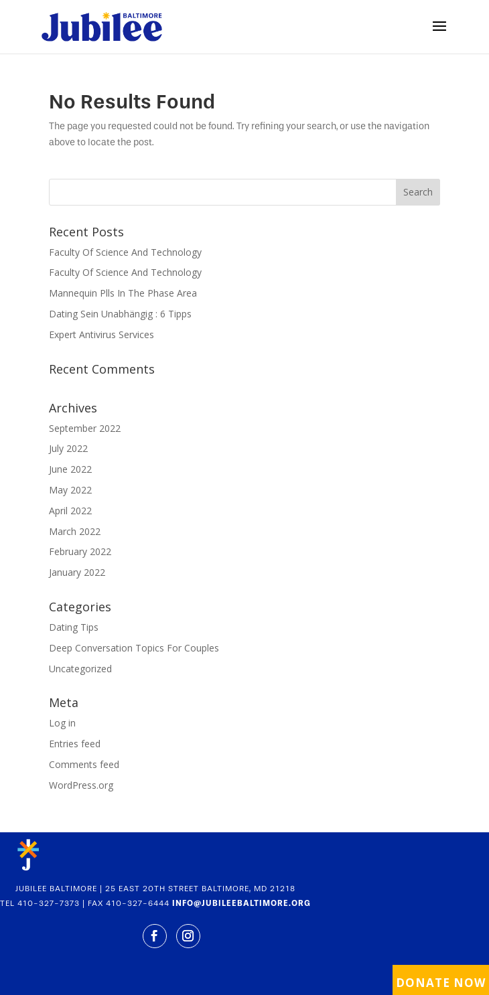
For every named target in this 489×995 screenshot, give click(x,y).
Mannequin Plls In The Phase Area (123, 293)
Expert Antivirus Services (101, 334)
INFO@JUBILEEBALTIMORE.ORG (241, 903)
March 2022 (74, 531)
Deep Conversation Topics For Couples (134, 647)
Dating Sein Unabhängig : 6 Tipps (120, 313)
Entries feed (74, 743)
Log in (62, 722)
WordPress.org (81, 785)
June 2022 (70, 469)
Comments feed (84, 764)
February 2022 (80, 551)
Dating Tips (73, 627)
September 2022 (85, 428)
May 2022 (70, 489)
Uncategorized (80, 668)
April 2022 (70, 510)
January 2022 (77, 572)
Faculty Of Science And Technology (125, 252)
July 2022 (68, 448)
